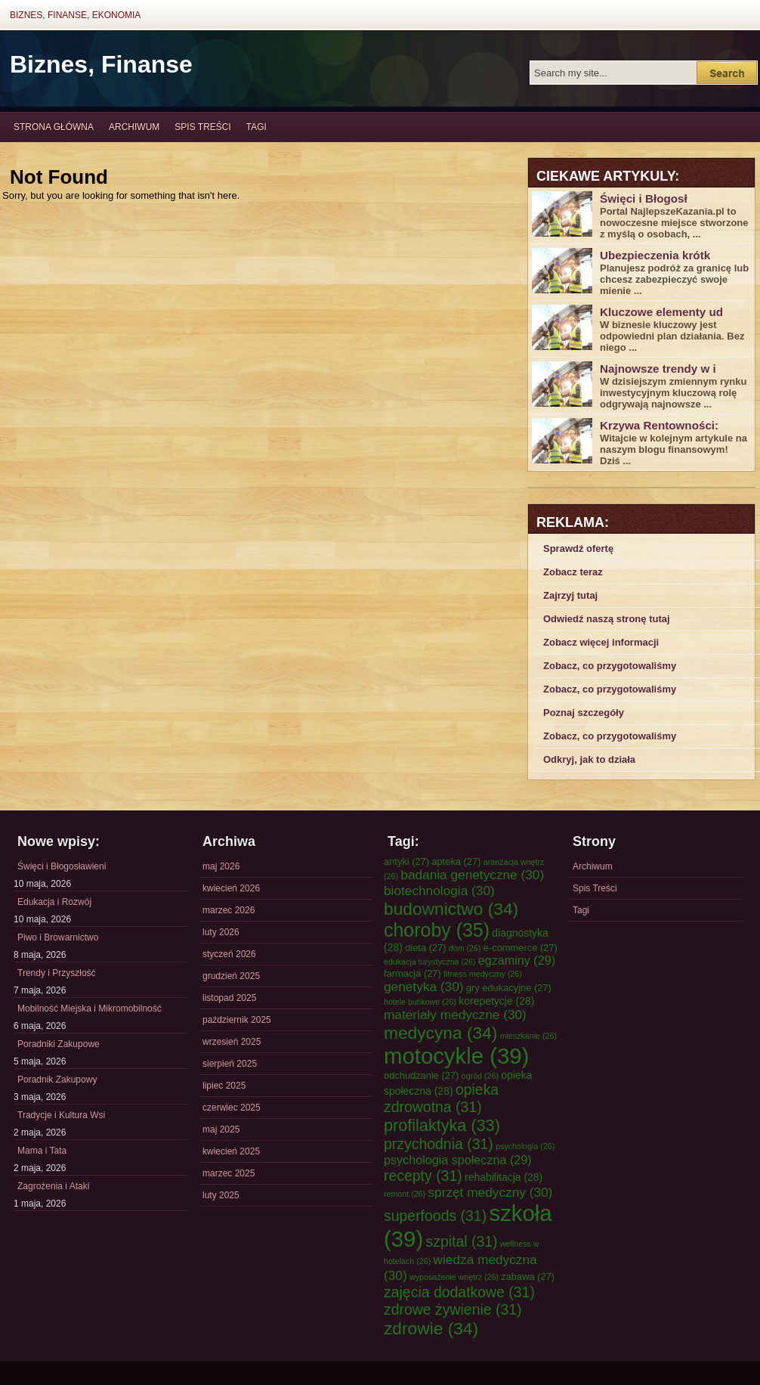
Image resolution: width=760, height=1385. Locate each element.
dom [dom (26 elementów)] (465, 948)
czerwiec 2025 (231, 1107)
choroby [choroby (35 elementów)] (437, 929)
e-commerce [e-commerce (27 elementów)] (520, 947)
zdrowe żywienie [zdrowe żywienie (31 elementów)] (453, 1309)
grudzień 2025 (231, 976)
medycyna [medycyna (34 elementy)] (440, 1033)
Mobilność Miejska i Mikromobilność (89, 1008)
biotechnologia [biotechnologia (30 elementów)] (439, 890)
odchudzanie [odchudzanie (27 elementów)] (421, 1075)
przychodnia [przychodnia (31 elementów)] (438, 1144)
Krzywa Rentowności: (659, 425)
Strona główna (54, 127)
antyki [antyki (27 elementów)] (406, 861)
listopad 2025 (229, 998)
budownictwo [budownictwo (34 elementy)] (451, 909)
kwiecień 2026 (231, 888)
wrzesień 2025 (231, 1041)
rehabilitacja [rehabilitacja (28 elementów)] (503, 1177)
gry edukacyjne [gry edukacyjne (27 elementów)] (508, 987)
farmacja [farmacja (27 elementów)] (412, 973)
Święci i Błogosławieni (61, 866)
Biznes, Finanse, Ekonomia (75, 15)
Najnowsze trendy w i (658, 368)
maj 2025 (220, 1129)
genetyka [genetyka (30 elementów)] (423, 986)
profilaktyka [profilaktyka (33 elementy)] (442, 1125)
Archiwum (134, 127)
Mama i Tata (41, 1150)
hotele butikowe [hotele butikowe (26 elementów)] (420, 1001)
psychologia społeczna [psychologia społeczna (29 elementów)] (458, 1160)
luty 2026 (220, 932)
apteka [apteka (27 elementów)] (455, 861)
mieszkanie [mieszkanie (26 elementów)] (528, 1035)
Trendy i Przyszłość (56, 973)
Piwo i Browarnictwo (57, 937)
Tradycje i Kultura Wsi (61, 1115)
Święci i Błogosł (643, 198)
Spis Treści (202, 127)
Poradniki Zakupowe (58, 1044)
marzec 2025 (228, 1173)
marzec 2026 (228, 910)
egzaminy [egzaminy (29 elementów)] (516, 960)
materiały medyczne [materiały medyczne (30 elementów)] (455, 1014)
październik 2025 (236, 1020)
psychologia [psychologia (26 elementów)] (525, 1146)
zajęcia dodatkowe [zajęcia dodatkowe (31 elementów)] (459, 1292)
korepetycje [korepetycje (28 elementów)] (496, 1001)
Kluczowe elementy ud (661, 311)
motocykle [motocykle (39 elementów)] (456, 1055)
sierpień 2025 (229, 1063)
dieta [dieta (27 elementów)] (425, 947)
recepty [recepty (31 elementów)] (423, 1175)
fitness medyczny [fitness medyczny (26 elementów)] (482, 973)
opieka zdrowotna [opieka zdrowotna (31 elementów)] (441, 1098)
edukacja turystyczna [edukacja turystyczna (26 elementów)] (429, 961)
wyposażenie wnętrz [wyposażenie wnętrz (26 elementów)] (454, 1276)
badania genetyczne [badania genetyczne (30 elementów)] (472, 874)
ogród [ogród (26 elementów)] (480, 1075)
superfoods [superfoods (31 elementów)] (435, 1215)
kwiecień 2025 (231, 1151)
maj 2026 (220, 866)
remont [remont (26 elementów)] (404, 1193)
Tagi (256, 127)
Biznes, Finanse (101, 64)
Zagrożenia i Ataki (53, 1186)
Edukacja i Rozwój (54, 902)
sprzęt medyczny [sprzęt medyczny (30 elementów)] (490, 1192)
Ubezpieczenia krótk (655, 255)
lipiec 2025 (224, 1085)
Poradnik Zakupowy (57, 1079)
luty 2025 (220, 1195)
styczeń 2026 (229, 954)
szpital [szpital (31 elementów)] (462, 1241)
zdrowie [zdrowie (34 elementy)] (431, 1328)
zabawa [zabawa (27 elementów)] (528, 1276)
